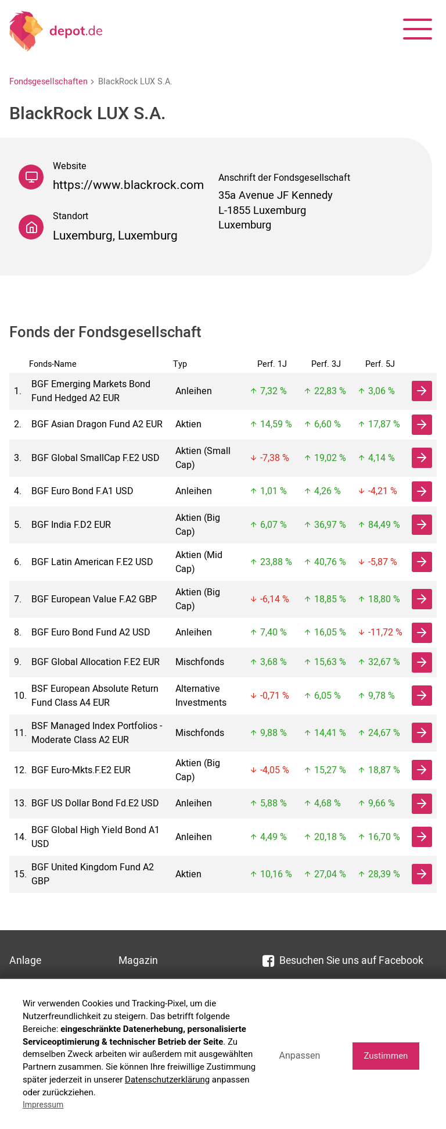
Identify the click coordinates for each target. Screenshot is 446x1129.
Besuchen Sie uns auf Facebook (342, 960)
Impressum (43, 1104)
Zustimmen (386, 1056)
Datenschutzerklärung (167, 1079)
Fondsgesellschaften (48, 82)
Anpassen (299, 1055)
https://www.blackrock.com (128, 185)
